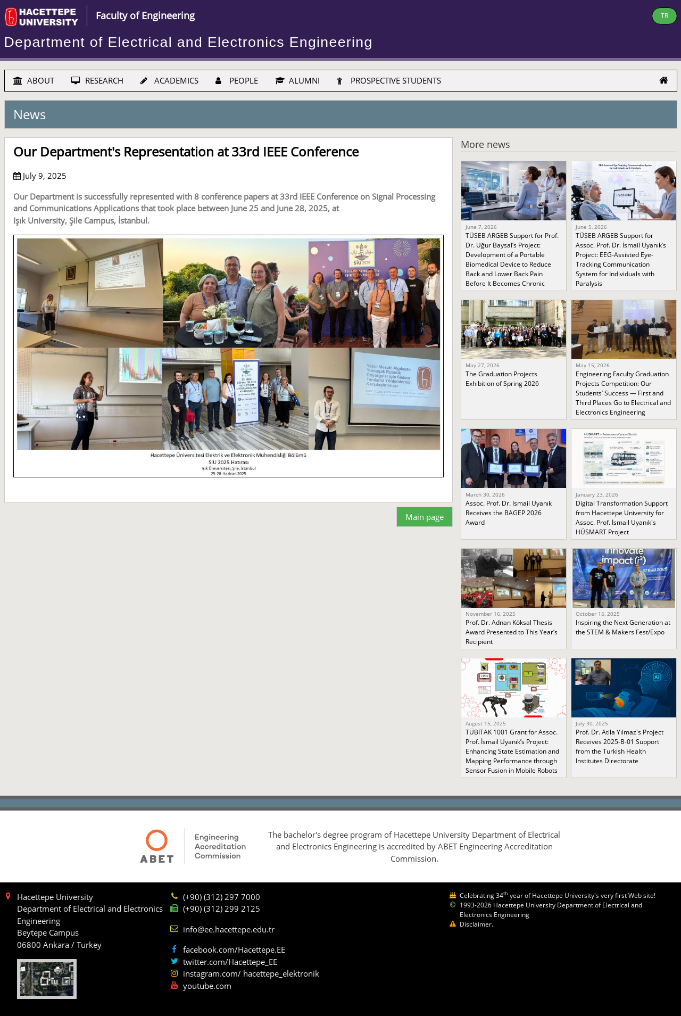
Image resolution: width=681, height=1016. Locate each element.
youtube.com (207, 985)
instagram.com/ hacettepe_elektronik (251, 973)
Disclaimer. (476, 924)
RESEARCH (97, 80)
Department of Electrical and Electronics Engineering (188, 42)
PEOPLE (236, 80)
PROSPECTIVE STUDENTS (389, 80)
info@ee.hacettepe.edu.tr (229, 929)
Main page (424, 516)
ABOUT (33, 80)
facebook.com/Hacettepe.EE (234, 949)
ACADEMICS (169, 80)
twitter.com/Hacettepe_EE (230, 961)
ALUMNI (297, 80)
